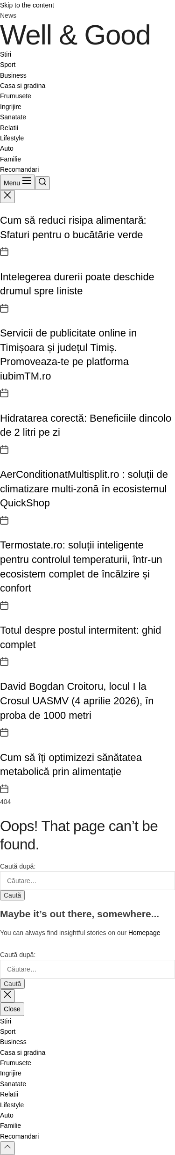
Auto (7, 148)
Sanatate (13, 117)
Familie (10, 159)
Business (13, 75)
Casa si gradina (22, 85)
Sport (7, 64)
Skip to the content (27, 5)
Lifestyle (12, 138)
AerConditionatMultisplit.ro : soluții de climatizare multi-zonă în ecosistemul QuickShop (84, 488)
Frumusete (15, 96)
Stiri (5, 54)
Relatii (9, 128)
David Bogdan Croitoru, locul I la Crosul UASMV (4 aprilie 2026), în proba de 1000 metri (77, 700)
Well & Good (75, 35)
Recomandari (19, 169)
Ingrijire (10, 106)
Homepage (144, 932)
